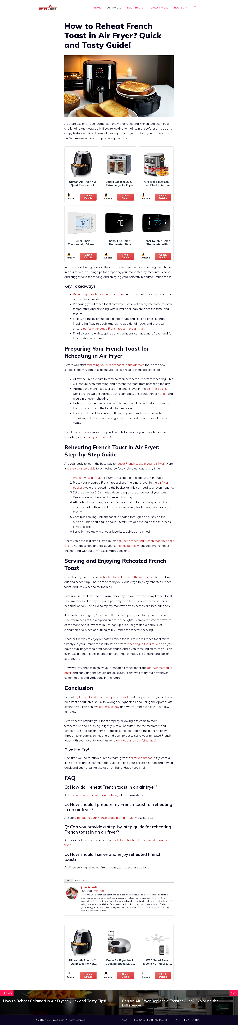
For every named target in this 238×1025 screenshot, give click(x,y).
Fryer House (98, 891)
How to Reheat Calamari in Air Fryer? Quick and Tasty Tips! (54, 1001)
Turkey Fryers (158, 7)
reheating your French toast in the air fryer (115, 365)
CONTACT (197, 1019)
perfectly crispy (109, 707)
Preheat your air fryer (87, 478)
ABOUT (126, 1019)
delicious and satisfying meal (136, 740)
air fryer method (142, 758)
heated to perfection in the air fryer (126, 577)
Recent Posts (81, 880)
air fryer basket (156, 388)
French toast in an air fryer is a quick (104, 697)
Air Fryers (114, 7)
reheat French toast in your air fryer (140, 463)
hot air (162, 393)
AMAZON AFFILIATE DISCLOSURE (150, 1019)
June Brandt (89, 887)
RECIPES (182, 7)
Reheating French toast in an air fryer (98, 294)
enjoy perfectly (129, 545)
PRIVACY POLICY (180, 1019)
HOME (97, 7)
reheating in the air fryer (143, 644)
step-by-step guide (82, 468)
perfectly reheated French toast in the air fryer (114, 328)
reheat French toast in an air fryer (94, 795)
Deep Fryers (135, 7)
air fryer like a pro (98, 437)
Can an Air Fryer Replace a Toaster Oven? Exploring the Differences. (170, 1003)
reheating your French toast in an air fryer (105, 817)
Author (69, 880)
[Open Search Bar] (195, 7)
